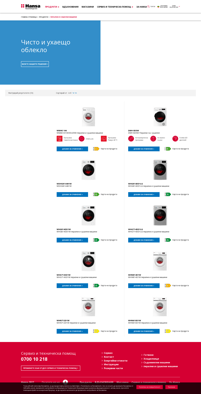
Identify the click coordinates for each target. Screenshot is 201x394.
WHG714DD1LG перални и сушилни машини (148, 231)
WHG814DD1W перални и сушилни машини (77, 231)
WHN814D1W (134, 275)
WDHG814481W (64, 183)
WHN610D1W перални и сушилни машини (147, 322)
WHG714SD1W (64, 275)
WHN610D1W (134, 320)
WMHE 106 (62, 130)
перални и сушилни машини (63, 17)
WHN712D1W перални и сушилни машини (76, 322)
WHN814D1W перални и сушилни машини (147, 277)
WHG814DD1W (64, 229)
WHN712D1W (63, 320)
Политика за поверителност (149, 387)
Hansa (30, 6)
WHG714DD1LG (135, 229)
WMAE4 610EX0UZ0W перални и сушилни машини (80, 133)
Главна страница (29, 17)
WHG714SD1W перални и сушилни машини (77, 277)
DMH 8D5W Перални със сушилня (144, 133)
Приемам (171, 387)
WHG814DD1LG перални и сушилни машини (148, 186)
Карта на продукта (109, 148)
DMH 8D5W (133, 130)
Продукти (43, 17)
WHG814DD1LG (135, 183)
